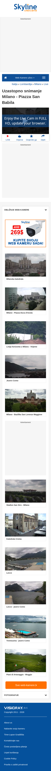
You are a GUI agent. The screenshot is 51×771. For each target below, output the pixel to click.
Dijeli (43, 138)
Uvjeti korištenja (11, 752)
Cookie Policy (10, 758)
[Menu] (44, 77)
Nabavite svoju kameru (14, 728)
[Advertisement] (25, 46)
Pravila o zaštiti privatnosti (16, 764)
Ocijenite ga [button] (31, 138)
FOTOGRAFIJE (25, 695)
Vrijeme (19, 138)
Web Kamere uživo (24, 78)
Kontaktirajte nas (11, 740)
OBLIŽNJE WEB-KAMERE (25, 209)
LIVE (8, 138)
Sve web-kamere (26, 685)
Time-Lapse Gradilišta (14, 734)
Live (46, 84)
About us (8, 722)
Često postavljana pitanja (15, 746)
